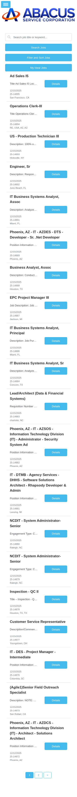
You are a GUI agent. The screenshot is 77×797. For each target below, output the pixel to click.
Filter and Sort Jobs (38, 57)
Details (56, 83)
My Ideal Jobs (38, 67)
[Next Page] (48, 775)
